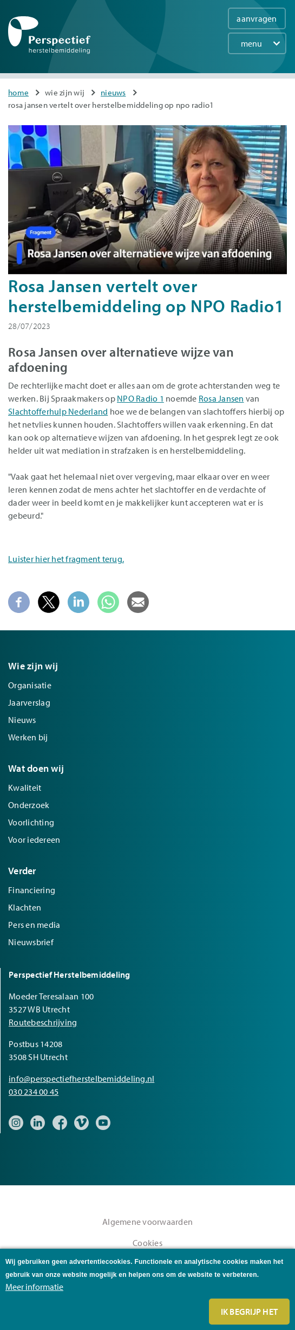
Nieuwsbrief (31, 942)
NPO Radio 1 (140, 398)
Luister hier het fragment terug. (66, 558)
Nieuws (113, 92)
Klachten (24, 907)
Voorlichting (31, 822)
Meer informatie (34, 1286)
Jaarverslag (29, 702)
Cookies (147, 1242)
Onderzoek (28, 804)
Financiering (31, 889)
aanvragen (257, 18)
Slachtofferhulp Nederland (58, 411)
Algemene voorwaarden (147, 1221)
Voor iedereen (34, 839)
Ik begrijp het (249, 1311)
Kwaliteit (24, 787)
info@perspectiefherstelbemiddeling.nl (81, 1078)
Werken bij (28, 737)
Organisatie (29, 685)
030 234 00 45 (33, 1091)
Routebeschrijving (43, 1022)
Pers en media (34, 924)
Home (18, 92)
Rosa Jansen (221, 398)
